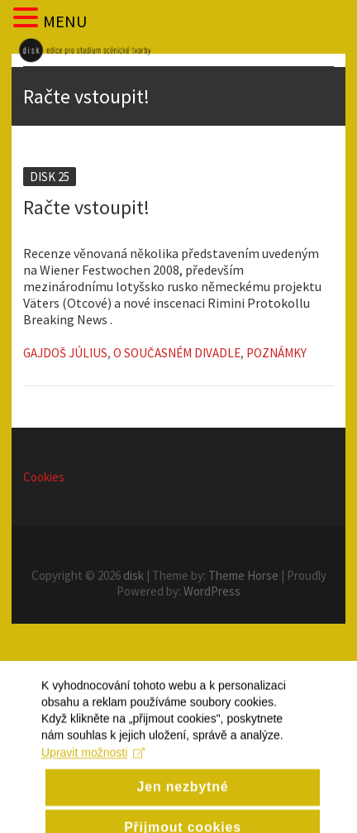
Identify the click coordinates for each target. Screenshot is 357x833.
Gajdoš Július (65, 353)
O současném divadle (176, 353)
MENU (65, 21)
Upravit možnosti (93, 769)
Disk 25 (49, 176)
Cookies (43, 477)
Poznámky (276, 353)
